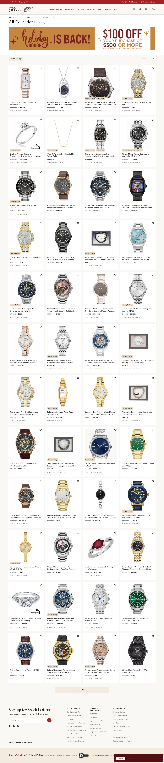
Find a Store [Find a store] (94, 714)
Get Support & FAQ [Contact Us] (74, 712)
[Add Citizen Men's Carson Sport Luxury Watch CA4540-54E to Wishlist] (154, 119)
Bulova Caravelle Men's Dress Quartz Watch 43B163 (137, 310)
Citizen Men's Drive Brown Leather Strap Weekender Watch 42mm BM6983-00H (61, 207)
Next (13, 2)
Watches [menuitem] (108, 9)
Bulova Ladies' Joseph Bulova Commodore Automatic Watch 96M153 (60, 362)
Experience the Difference (99, 721)
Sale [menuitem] (115, 9)
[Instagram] (18, 726)
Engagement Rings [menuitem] (56, 9)
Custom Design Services (121, 727)
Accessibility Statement (101, 755)
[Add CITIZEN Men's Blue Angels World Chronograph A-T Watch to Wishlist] (42, 274)
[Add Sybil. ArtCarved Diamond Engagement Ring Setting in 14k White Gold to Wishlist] (42, 119)
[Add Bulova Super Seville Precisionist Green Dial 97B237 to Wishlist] (154, 429)
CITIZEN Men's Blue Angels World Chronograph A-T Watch (23, 310)
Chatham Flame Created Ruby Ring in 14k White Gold (100, 568)
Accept (120, 759)
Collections (19, 17)
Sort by (137, 59)
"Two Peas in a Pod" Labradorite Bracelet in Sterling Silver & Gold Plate (62, 465)
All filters (16, 59)
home (11, 17)
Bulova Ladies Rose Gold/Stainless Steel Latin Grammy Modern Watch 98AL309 (99, 311)
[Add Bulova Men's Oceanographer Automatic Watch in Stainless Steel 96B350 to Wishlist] (117, 119)
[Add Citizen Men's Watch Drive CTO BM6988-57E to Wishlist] (154, 635)
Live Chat (116, 723)
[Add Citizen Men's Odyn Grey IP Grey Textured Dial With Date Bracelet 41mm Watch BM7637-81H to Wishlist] (80, 222)
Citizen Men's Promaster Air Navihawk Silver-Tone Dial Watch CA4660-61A (60, 569)
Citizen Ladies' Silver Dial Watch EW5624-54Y (23, 103)
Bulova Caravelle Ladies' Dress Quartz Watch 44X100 (25, 568)
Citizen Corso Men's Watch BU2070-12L (25, 671)
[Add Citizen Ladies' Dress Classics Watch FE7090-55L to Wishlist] (117, 429)
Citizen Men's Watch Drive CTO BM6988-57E (135, 671)
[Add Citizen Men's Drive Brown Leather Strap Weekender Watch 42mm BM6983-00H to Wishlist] (80, 171)
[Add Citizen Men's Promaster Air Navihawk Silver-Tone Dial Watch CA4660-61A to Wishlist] (80, 532)
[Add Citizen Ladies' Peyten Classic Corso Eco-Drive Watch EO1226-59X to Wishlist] (117, 635)
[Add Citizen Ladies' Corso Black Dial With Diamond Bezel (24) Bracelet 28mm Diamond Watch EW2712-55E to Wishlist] (154, 532)
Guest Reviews (95, 724)
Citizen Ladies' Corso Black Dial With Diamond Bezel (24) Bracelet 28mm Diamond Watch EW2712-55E (137, 569)
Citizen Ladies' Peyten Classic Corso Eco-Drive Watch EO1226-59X (100, 671)
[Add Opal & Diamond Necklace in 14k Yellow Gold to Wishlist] (80, 119)
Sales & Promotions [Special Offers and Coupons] (120, 716)
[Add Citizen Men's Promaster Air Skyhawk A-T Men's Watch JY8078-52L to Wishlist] (117, 171)
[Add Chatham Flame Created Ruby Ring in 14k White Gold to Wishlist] (117, 532)
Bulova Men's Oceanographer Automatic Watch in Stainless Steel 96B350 (99, 156)
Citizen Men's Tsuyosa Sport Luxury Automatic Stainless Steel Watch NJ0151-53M (137, 259)
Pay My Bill (70, 719)
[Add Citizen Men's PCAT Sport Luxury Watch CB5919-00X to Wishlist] (42, 429)
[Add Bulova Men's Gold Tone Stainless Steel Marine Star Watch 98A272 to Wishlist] (80, 635)
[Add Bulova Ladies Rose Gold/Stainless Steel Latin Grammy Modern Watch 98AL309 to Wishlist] (117, 274)
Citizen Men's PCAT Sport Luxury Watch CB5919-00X (23, 465)
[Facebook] (10, 726)
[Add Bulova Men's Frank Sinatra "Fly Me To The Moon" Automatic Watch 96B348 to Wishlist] (117, 67)
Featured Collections (33, 17)
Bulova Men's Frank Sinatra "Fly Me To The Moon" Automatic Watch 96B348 (100, 103)
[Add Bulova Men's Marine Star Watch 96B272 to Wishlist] (42, 171)
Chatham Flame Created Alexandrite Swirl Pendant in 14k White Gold (62, 103)
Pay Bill (124, 2)
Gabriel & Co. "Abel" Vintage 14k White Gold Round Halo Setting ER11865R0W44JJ (25, 620)
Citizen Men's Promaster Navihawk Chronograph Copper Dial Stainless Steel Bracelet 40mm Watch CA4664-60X (63, 312)
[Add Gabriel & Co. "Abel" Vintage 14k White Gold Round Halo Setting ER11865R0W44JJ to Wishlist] (42, 584)
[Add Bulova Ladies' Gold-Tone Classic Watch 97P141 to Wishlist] (80, 377)
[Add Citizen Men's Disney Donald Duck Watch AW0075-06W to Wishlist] (154, 480)
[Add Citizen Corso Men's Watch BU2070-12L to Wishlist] (42, 635)
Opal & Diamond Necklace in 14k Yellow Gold (60, 155)
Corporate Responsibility (98, 732)
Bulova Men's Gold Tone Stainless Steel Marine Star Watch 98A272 (61, 671)
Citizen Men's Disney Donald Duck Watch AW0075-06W (136, 516)
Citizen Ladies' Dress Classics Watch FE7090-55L (100, 465)
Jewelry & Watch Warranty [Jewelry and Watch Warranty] (76, 730)
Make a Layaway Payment (76, 723)
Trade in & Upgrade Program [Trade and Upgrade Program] (123, 741)
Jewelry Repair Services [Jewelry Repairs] (121, 737)
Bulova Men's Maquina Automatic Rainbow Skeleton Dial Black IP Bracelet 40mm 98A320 (138, 207)
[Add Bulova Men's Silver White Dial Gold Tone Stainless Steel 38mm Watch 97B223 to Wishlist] (80, 480)
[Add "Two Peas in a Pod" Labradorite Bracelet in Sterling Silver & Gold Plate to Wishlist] (80, 429)
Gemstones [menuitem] (90, 9)
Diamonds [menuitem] (80, 9)
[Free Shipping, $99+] (22, 2)
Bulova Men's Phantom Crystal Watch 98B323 (137, 103)
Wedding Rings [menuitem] (69, 9)
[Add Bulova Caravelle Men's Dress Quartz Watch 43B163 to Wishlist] (154, 274)
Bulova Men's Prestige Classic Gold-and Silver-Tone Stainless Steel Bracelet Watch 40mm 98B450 (24, 414)
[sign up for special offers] (49, 720)
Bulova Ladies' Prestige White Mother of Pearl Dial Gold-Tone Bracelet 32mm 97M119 (101, 414)
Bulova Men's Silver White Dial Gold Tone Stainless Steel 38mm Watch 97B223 (61, 517)
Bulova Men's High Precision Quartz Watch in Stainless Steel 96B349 (61, 619)
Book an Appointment (120, 719)
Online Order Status (74, 716)
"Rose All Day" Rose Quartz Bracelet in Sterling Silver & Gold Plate (138, 361)
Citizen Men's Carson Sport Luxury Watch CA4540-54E (136, 155)
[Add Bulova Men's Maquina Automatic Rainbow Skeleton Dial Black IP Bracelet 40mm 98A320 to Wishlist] (154, 171)
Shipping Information (74, 737)
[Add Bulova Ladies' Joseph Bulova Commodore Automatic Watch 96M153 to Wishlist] (80, 326)
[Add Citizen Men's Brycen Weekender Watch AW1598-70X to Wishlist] (154, 584)
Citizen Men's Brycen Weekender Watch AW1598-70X (135, 619)
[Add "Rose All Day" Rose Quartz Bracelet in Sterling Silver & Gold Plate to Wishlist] (154, 326)
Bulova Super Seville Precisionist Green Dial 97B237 (138, 465)
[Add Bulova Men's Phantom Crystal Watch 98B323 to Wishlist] (154, 67)
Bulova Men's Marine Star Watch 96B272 (23, 206)
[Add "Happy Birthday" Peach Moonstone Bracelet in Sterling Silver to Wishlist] (154, 377)
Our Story (93, 717)
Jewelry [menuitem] (99, 9)
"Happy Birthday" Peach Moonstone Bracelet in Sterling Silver (137, 413)
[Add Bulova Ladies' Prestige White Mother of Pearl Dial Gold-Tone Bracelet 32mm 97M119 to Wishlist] (117, 377)
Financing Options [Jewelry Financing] (119, 712)
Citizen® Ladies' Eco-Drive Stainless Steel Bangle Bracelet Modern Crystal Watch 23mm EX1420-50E (100, 517)
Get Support (133, 2)
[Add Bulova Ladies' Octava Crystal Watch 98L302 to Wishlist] (42, 222)
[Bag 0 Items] (153, 9)
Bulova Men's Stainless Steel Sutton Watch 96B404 (99, 619)
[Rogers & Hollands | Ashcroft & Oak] (21, 9)
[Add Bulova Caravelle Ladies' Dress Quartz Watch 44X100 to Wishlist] (42, 532)
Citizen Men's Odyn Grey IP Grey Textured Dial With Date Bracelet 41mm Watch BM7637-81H (61, 259)
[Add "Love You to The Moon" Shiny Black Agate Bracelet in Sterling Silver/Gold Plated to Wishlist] (117, 222)
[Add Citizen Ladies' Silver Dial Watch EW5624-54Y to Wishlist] (42, 67)
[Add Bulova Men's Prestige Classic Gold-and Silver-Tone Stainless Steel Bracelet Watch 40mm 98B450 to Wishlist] (42, 377)
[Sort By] (147, 59)
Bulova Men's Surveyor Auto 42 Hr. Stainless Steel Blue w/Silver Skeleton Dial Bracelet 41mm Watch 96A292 (100, 362)
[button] (140, 9)
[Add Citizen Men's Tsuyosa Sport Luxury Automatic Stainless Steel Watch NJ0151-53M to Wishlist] (154, 222)
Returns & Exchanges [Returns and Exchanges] (74, 727)
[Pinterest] (14, 726)
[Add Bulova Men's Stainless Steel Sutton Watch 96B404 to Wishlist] (117, 584)
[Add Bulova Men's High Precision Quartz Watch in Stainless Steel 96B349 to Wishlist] (80, 584)
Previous (10, 2)
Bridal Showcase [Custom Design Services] (118, 734)
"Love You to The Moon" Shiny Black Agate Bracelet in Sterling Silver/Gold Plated (100, 259)
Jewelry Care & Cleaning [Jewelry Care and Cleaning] (75, 741)
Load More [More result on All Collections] (82, 690)
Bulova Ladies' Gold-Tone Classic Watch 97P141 (61, 413)
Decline (130, 759)
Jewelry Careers (95, 728)
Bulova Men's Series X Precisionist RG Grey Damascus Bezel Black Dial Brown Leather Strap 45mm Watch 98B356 (26, 517)
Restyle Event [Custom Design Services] (117, 730)
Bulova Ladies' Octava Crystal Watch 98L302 (25, 258)
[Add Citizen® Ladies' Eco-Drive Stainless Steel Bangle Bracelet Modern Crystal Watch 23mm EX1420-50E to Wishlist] (117, 480)
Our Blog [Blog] (93, 735)
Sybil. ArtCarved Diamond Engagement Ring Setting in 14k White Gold (25, 156)
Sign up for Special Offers (29, 712)
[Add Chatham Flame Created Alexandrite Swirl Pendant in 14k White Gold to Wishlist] (80, 67)
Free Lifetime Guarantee (75, 734)
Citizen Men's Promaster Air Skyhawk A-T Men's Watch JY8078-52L (100, 206)
